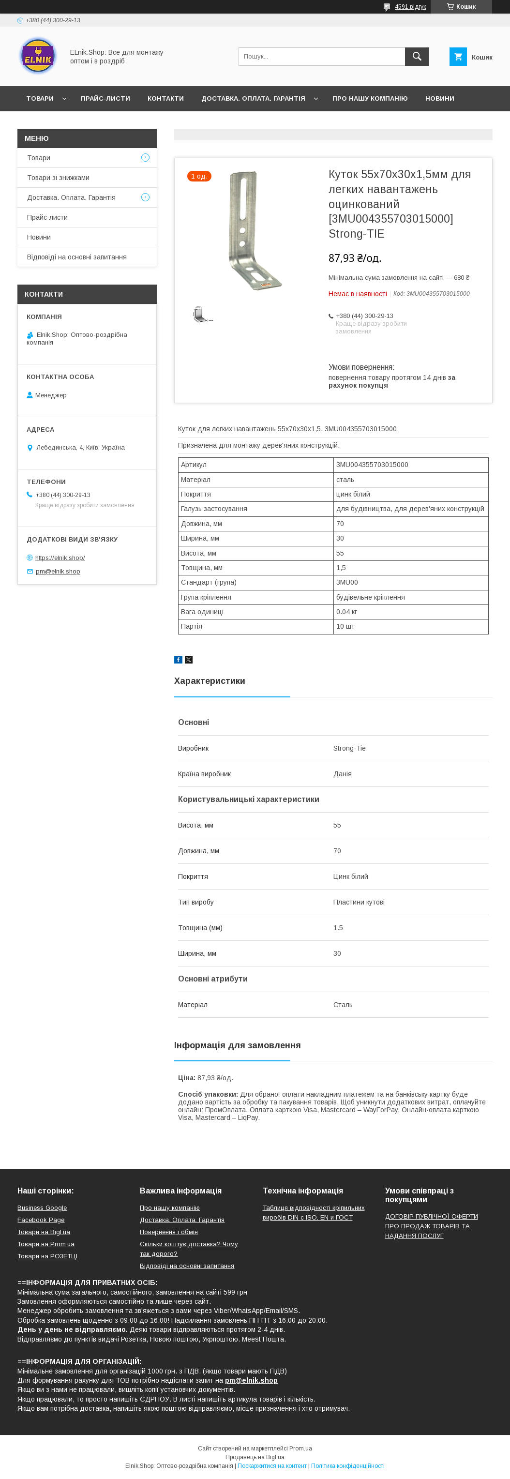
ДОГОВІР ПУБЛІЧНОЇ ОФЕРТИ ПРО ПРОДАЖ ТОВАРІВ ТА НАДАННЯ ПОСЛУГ (431, 1226)
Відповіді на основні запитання (133, 123)
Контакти (166, 98)
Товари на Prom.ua (46, 1244)
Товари (40, 98)
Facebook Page (40, 1219)
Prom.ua (300, 1448)
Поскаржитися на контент (272, 1466)
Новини (439, 98)
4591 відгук (410, 6)
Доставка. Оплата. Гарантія (253, 98)
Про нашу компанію (370, 98)
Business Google (42, 1207)
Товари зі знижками (58, 177)
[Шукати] (417, 56)
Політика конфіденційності (348, 1466)
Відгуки (40, 123)
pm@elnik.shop (58, 571)
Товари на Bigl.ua (43, 1232)
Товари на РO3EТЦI (47, 1256)
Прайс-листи (105, 98)
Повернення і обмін (169, 1232)
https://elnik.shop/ (60, 557)
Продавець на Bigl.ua (255, 1457)
